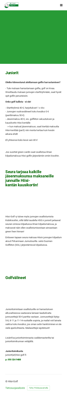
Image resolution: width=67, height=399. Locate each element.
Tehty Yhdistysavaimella (38, 388)
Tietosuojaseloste (15, 388)
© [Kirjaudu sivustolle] (6, 381)
